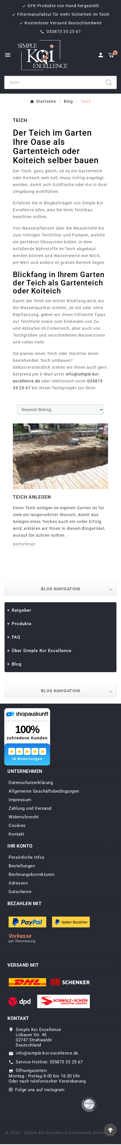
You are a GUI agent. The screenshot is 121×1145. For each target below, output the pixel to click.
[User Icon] (100, 55)
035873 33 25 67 (63, 31)
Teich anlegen (32, 497)
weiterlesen (24, 544)
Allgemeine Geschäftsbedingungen (44, 791)
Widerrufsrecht (24, 817)
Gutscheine (20, 891)
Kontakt (17, 834)
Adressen (18, 883)
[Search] (109, 82)
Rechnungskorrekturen (31, 874)
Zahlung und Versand (30, 808)
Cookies (17, 825)
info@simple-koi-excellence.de (47, 1053)
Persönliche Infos (27, 857)
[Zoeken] (53, 82)
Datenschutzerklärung (31, 782)
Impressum (20, 799)
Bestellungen (22, 865)
